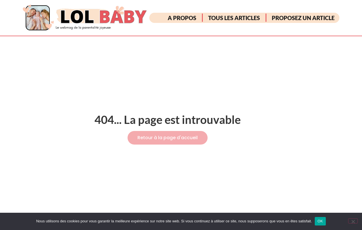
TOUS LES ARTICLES (234, 17)
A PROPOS (182, 17)
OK (320, 221)
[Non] (353, 220)
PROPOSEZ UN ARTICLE (303, 17)
